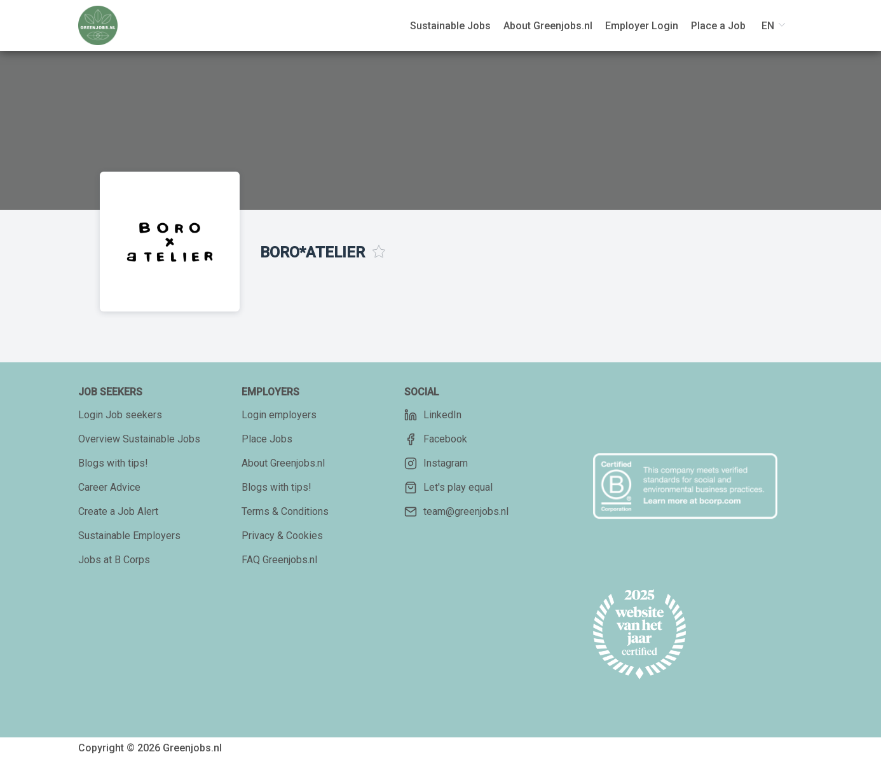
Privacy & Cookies (282, 536)
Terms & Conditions (285, 511)
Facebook (435, 439)
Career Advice (109, 487)
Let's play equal (448, 487)
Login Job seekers (120, 415)
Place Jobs (267, 439)
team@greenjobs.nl (456, 511)
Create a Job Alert (118, 511)
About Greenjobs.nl (283, 463)
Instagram (436, 463)
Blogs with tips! (113, 463)
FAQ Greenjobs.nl (279, 560)
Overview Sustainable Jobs (139, 439)
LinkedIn (432, 415)
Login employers (279, 415)
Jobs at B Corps (114, 560)
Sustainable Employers (129, 536)
